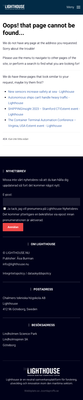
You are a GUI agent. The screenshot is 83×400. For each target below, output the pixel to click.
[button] (73, 7)
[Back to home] (14, 7)
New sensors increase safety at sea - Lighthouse (41, 91)
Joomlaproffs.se (49, 391)
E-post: (7, 194)
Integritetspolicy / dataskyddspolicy (27, 273)
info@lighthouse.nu (16, 264)
